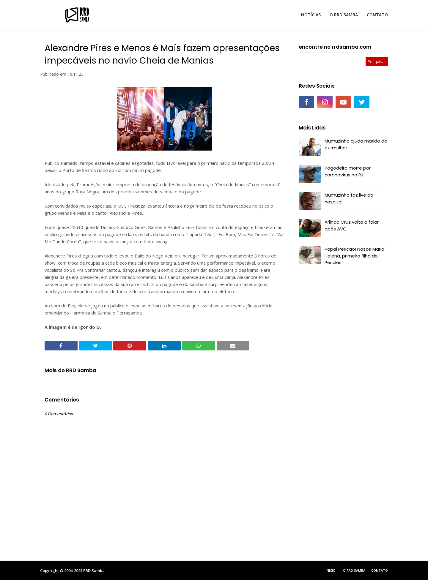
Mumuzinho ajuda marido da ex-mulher (356, 144)
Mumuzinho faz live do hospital (349, 198)
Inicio (331, 570)
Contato (379, 570)
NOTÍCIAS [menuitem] (311, 15)
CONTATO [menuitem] (377, 15)
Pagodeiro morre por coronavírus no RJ (348, 171)
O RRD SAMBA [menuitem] (344, 15)
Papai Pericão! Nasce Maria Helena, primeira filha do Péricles (354, 255)
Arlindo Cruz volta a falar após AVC (352, 225)
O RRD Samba (354, 570)
